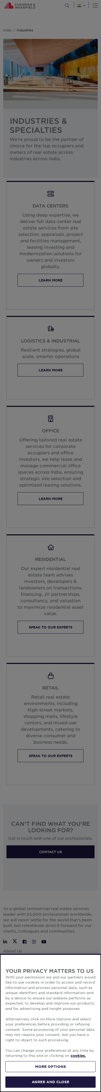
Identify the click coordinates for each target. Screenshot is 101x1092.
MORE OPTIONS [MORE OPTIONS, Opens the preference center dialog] (50, 1066)
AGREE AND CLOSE (50, 1082)
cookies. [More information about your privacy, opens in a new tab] (78, 1055)
